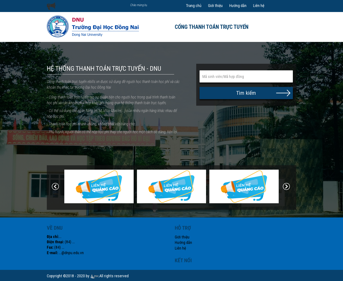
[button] (246, 93)
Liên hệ (258, 5)
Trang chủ (193, 5)
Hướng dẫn (238, 5)
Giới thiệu (215, 5)
